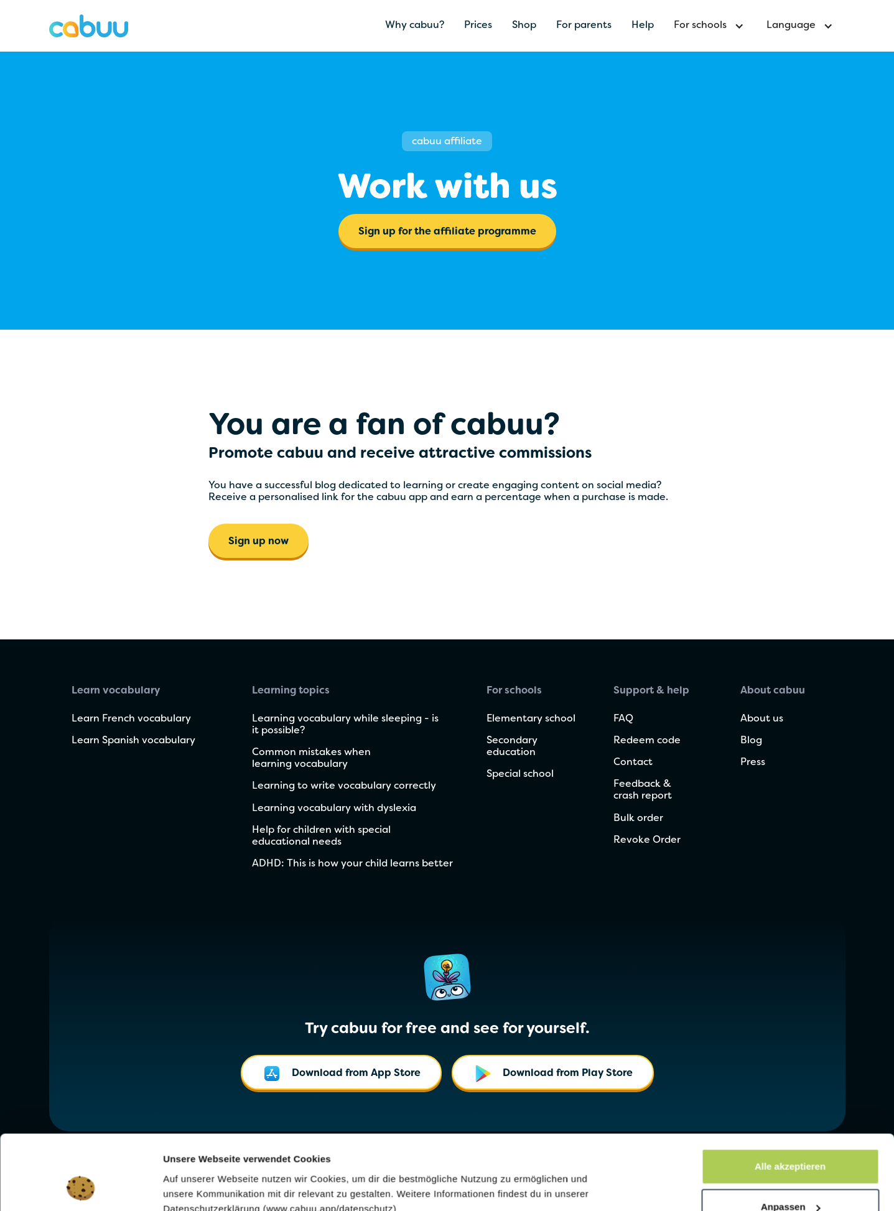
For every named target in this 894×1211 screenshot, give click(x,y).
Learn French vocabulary (131, 719)
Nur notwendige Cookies (790, 1177)
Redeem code (647, 741)
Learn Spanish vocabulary (133, 741)
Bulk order (638, 819)
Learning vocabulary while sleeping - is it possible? (345, 725)
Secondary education (512, 747)
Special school (520, 774)
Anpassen (791, 1137)
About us (761, 719)
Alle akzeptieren (790, 1096)
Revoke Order (647, 840)
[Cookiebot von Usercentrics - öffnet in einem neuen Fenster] (80, 1186)
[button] (710, 26)
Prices (478, 25)
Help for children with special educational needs (321, 836)
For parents (584, 25)
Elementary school (531, 719)
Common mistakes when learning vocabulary (311, 758)
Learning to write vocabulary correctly (344, 786)
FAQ (623, 719)
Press (752, 763)
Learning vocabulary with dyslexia (334, 809)
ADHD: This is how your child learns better (352, 864)
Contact (633, 763)
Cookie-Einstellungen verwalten (234, 1172)
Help (642, 25)
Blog (751, 741)
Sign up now (258, 542)
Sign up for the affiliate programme (447, 232)
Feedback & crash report (642, 790)
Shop (524, 25)
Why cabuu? (414, 25)
